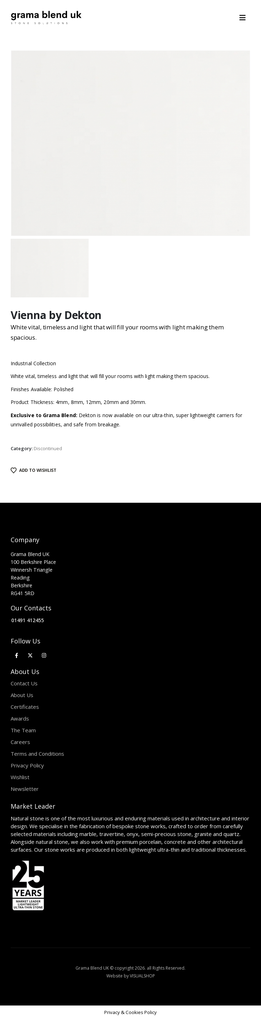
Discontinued (48, 448)
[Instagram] (44, 655)
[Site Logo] (46, 18)
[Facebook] (16, 655)
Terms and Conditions (37, 753)
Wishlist (20, 777)
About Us (22, 695)
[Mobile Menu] (244, 18)
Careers (20, 741)
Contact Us (24, 683)
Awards (20, 718)
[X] (30, 655)
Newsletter (25, 788)
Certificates (25, 706)
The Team (23, 730)
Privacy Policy (27, 765)
